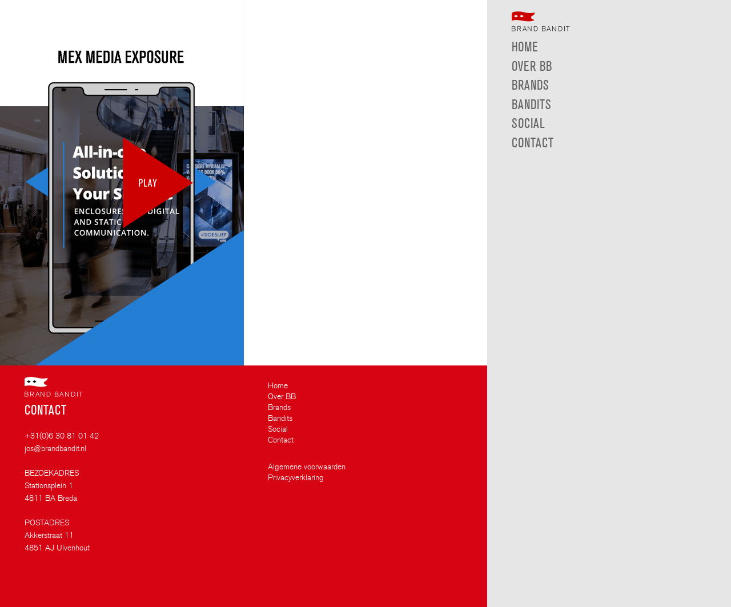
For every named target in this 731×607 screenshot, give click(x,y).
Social (278, 429)
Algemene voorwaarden (307, 467)
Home (278, 386)
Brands (279, 407)
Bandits (280, 418)
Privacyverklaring (296, 478)
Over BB (282, 396)
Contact (281, 440)
